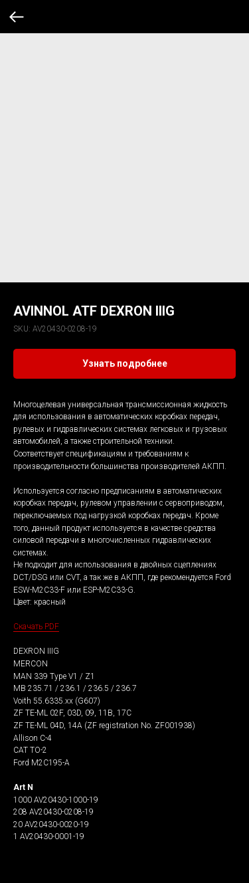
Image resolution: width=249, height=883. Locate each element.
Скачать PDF (36, 626)
